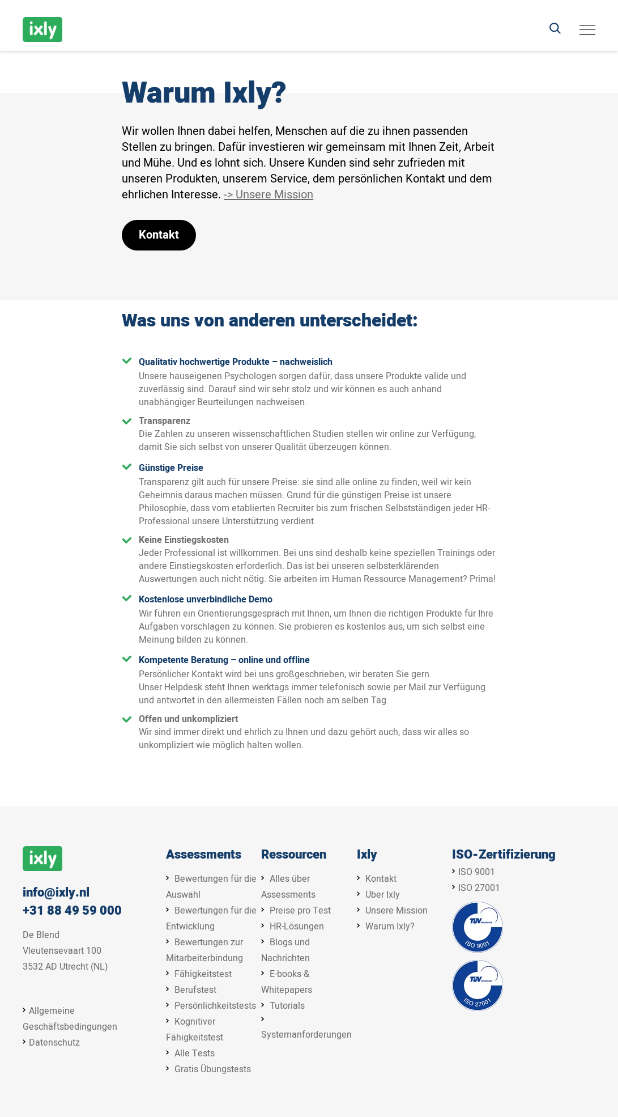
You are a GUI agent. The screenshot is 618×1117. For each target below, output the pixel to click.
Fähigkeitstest (203, 974)
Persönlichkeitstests (215, 1006)
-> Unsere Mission (268, 194)
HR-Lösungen (297, 926)
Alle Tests (194, 1053)
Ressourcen (293, 855)
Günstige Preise (171, 468)
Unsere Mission (396, 911)
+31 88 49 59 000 (72, 911)
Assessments (203, 855)
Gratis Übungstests (212, 1069)
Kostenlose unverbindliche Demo (205, 599)
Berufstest (195, 990)
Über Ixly (382, 895)
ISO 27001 (479, 888)
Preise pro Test (300, 911)
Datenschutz (54, 1043)
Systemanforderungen (306, 1035)
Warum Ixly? (390, 926)
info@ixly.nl (56, 893)
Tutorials (287, 1006)
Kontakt (159, 235)
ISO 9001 (476, 872)
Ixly (367, 855)
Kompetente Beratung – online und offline (224, 660)
